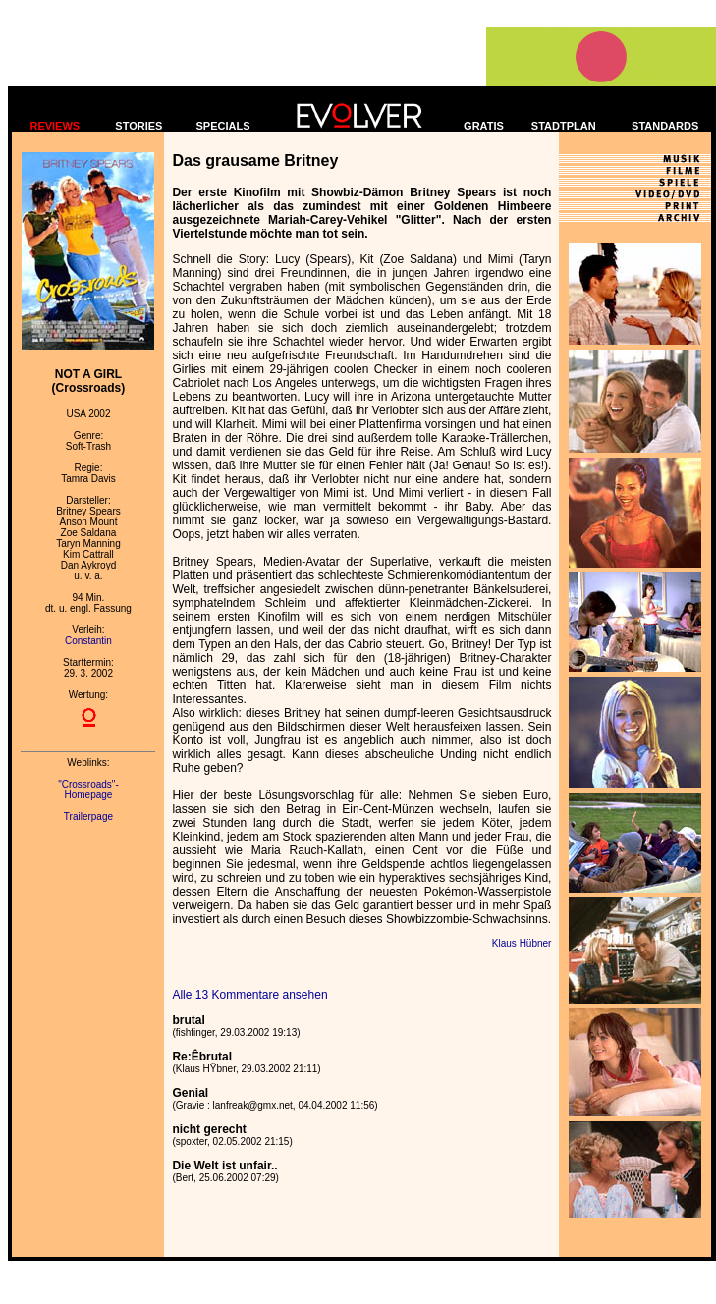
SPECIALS (223, 126)
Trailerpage (88, 816)
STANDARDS (665, 126)
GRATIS (484, 126)
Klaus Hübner (522, 943)
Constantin (88, 640)
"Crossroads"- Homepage (88, 789)
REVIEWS (54, 126)
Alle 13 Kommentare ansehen (249, 995)
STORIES (138, 126)
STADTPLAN (563, 126)
